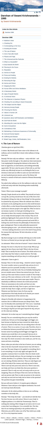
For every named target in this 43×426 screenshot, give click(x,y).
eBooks (14, 418)
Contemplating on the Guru (12, 46)
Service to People (9, 72)
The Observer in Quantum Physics (14, 99)
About (8, 418)
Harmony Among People (11, 107)
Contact (35, 419)
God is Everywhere (10, 126)
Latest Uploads (9, 419)
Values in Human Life (10, 112)
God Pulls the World (10, 120)
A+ (37, 12)
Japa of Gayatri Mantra (11, 94)
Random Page (20, 419)
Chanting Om (8, 43)
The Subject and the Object (12, 104)
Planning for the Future (11, 67)
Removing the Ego (9, 80)
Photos (39, 418)
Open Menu (2, 9)
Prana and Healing (10, 75)
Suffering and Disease (11, 136)
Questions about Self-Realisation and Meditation (19, 118)
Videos (33, 418)
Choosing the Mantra (10, 110)
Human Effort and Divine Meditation (15, 88)
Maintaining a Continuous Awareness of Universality (20, 131)
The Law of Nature (9, 51)
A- (35, 12)
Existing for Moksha (10, 78)
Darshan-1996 (8, 32)
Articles (20, 418)
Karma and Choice (10, 83)
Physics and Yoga (9, 56)
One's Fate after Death (11, 54)
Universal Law (8, 115)
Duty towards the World (11, 64)
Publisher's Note (9, 40)
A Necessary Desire (10, 91)
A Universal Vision (9, 96)
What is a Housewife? (10, 62)
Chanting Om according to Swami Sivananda (18, 102)
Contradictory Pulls (10, 128)
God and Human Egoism (11, 134)
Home (3, 418)
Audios (27, 418)
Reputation (7, 70)
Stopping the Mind (9, 86)
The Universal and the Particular (14, 59)
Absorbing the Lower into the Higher (15, 123)
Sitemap (29, 419)
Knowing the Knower (10, 48)
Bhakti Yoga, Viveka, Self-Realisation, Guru (17, 139)
